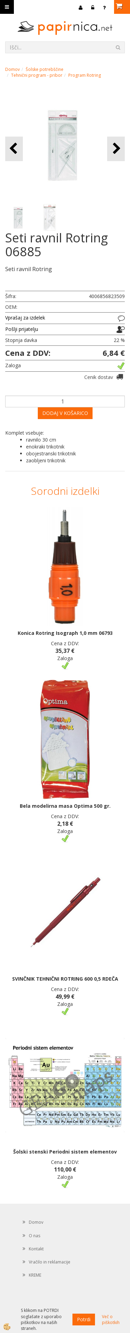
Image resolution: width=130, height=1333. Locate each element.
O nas (34, 1236)
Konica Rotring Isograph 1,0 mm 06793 (65, 633)
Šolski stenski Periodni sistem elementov (65, 1151)
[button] (116, 149)
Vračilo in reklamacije (49, 1262)
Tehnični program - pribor (36, 75)
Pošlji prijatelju (21, 329)
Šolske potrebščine (44, 69)
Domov (12, 69)
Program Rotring (84, 75)
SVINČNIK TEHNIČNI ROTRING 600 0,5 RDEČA (65, 978)
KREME (35, 1275)
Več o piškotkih (111, 1319)
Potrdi (83, 1319)
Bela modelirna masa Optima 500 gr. (65, 806)
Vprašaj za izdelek (25, 317)
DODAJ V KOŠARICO (65, 413)
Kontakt (36, 1249)
